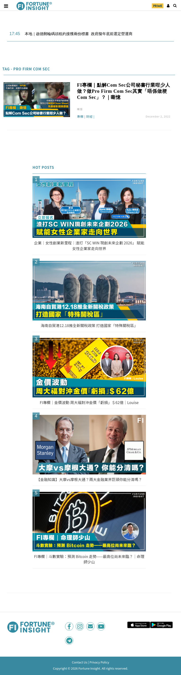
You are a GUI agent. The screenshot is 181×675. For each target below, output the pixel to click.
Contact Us (79, 662)
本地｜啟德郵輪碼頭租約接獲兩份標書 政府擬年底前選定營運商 (78, 34)
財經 (89, 117)
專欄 (80, 117)
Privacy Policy (99, 662)
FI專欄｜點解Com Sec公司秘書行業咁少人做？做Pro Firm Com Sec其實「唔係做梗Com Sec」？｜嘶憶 (123, 91)
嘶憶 (80, 109)
